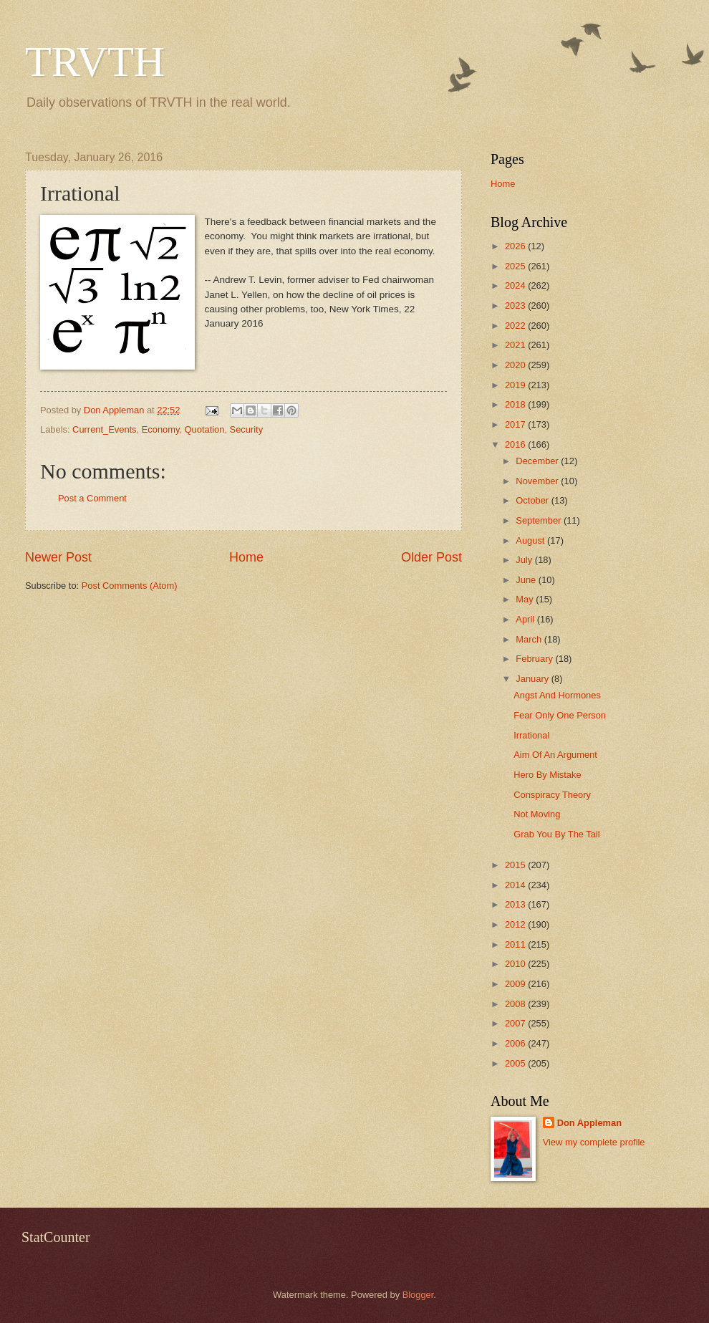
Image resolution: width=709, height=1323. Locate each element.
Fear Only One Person (559, 715)
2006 (516, 1043)
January (533, 678)
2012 (516, 924)
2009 (516, 983)
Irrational (531, 735)
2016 (516, 444)
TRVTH (95, 61)
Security (247, 429)
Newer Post (58, 557)
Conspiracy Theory (552, 794)
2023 (516, 305)
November (538, 481)
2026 (516, 246)
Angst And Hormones (557, 695)
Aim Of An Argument (555, 754)
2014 (516, 885)
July (525, 559)
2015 (516, 865)
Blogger (418, 1294)
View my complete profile (594, 1142)
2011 (516, 944)
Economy (161, 429)
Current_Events (104, 429)
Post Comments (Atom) (130, 585)
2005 (516, 1063)
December (538, 461)
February (535, 658)
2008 (516, 1004)
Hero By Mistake (547, 774)
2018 (516, 404)
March (530, 639)
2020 (516, 365)
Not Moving (536, 814)
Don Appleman (589, 1122)
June (527, 579)
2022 (516, 325)
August (531, 540)
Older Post (431, 557)
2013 (516, 904)
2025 (516, 266)
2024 (516, 285)
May (526, 599)
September (540, 520)
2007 (516, 1023)
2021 (516, 345)
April (526, 619)
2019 (516, 385)
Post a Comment (92, 498)
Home (246, 557)
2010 (516, 963)
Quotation (205, 429)
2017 (516, 424)
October (533, 500)
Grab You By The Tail (556, 834)
